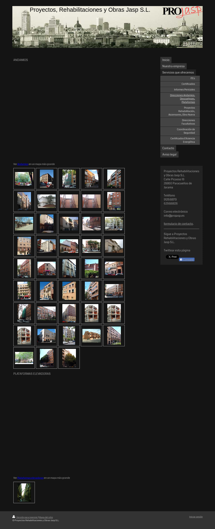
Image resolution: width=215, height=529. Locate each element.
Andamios (22, 164)
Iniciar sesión (196, 516)
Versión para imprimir (25, 517)
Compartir (187, 259)
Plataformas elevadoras (30, 478)
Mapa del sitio (46, 517)
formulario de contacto (178, 224)
